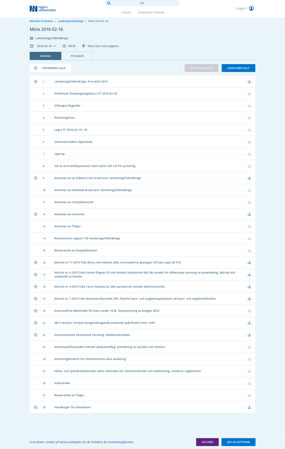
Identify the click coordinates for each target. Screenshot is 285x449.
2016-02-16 (45, 46)
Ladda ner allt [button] (238, 68)
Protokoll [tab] (77, 56)
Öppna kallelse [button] (201, 68)
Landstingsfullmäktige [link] (71, 21)
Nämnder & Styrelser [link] (151, 12)
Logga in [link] (245, 8)
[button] (50, 68)
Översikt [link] (126, 12)
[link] (49, 8)
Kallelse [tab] (45, 56)
